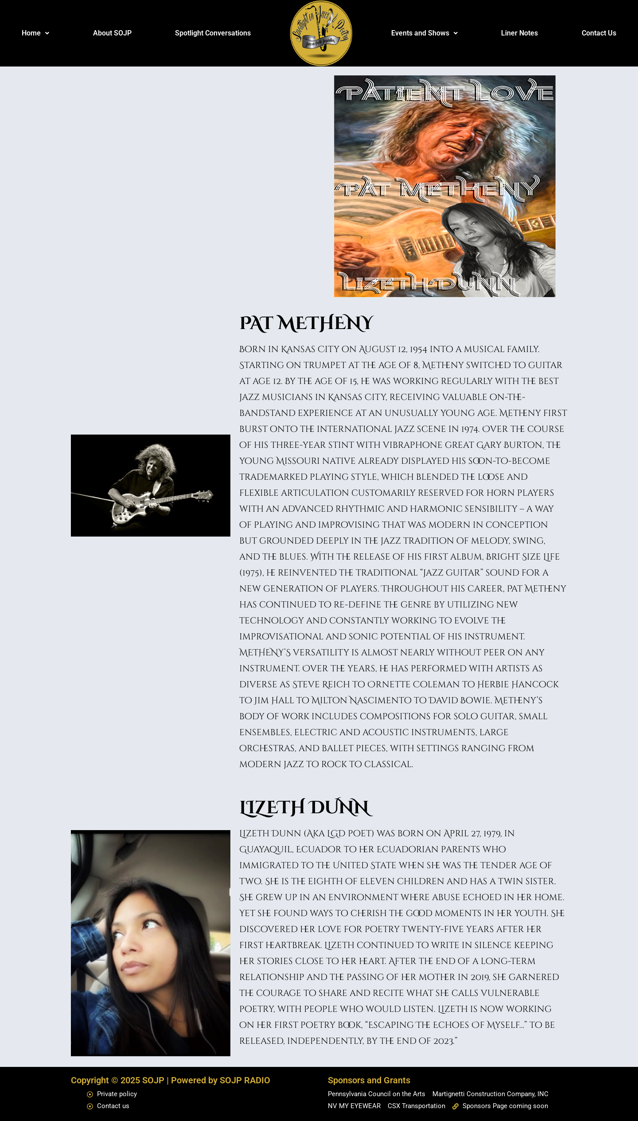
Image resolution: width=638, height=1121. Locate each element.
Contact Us (599, 33)
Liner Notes (519, 33)
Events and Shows (424, 33)
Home (35, 33)
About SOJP (112, 33)
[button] (35, 33)
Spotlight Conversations (213, 33)
